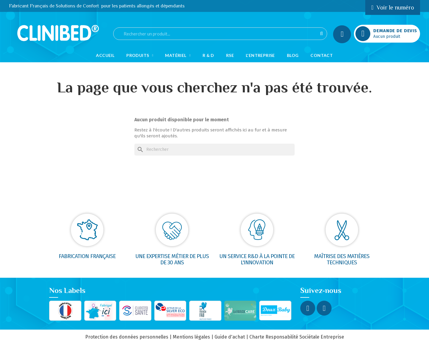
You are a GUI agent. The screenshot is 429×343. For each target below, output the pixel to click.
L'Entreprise (260, 55)
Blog (293, 55)
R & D (208, 55)
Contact (321, 55)
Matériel (177, 55)
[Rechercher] (214, 150)
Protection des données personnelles (126, 337)
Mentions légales (191, 337)
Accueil (105, 55)
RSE (230, 55)
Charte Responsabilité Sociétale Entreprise (296, 337)
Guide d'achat (229, 337)
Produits (139, 55)
